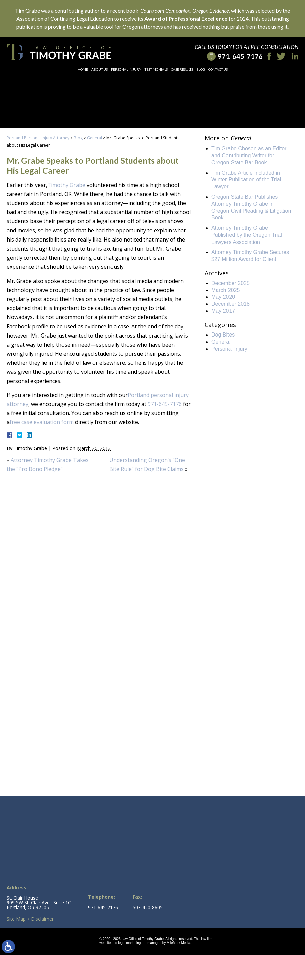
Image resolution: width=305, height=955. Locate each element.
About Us (99, 69)
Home (83, 69)
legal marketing (129, 943)
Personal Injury (126, 69)
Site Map (16, 919)
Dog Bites (223, 335)
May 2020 (223, 297)
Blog (200, 69)
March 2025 (225, 290)
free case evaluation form (42, 422)
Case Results (182, 69)
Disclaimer (42, 919)
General (94, 138)
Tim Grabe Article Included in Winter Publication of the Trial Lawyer (246, 180)
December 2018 (230, 304)
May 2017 (223, 311)
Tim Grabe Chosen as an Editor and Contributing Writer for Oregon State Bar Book (248, 155)
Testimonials (156, 69)
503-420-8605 (148, 907)
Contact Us (218, 69)
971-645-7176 (165, 404)
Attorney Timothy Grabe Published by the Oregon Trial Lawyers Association (246, 235)
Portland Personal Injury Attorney (38, 138)
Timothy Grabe (66, 185)
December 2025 (230, 283)
